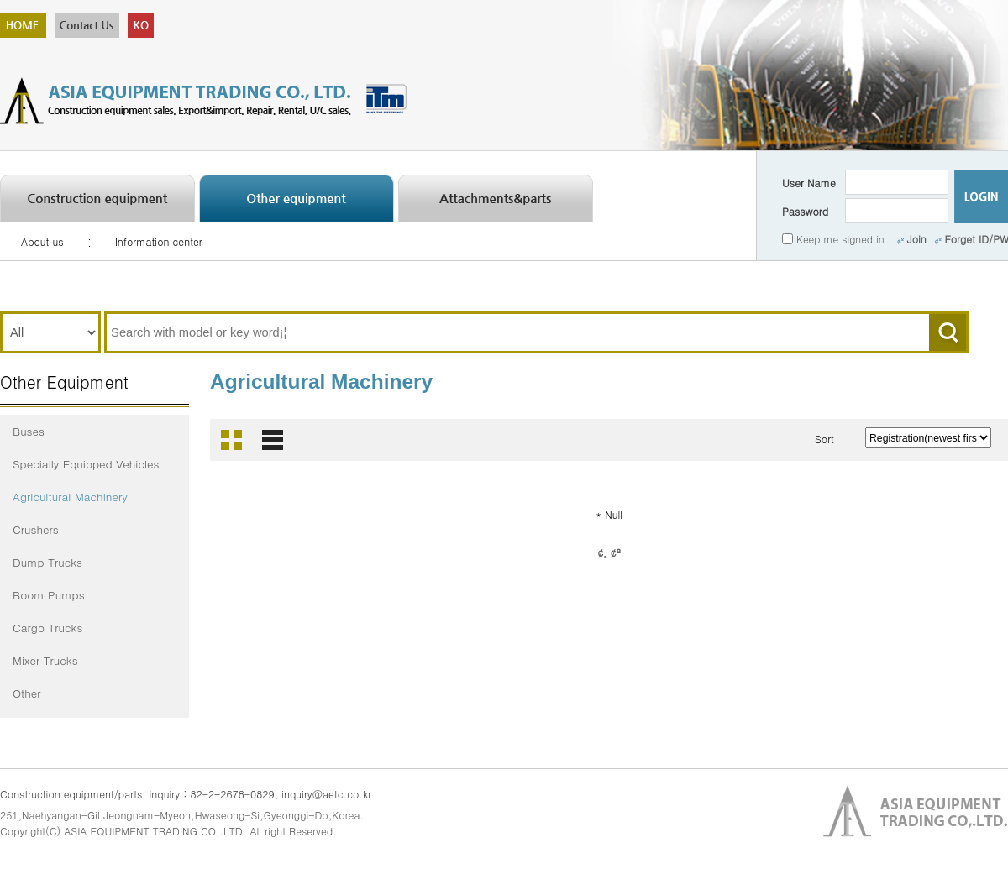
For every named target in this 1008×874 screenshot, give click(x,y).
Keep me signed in (840, 239)
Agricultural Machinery (70, 497)
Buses (29, 431)
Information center (158, 241)
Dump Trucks (47, 562)
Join (912, 239)
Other (27, 693)
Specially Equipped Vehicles (86, 464)
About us (42, 241)
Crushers (36, 529)
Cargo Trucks (47, 628)
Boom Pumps (49, 595)
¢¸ (601, 552)
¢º (616, 552)
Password (805, 211)
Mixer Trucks (45, 660)
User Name (809, 182)
